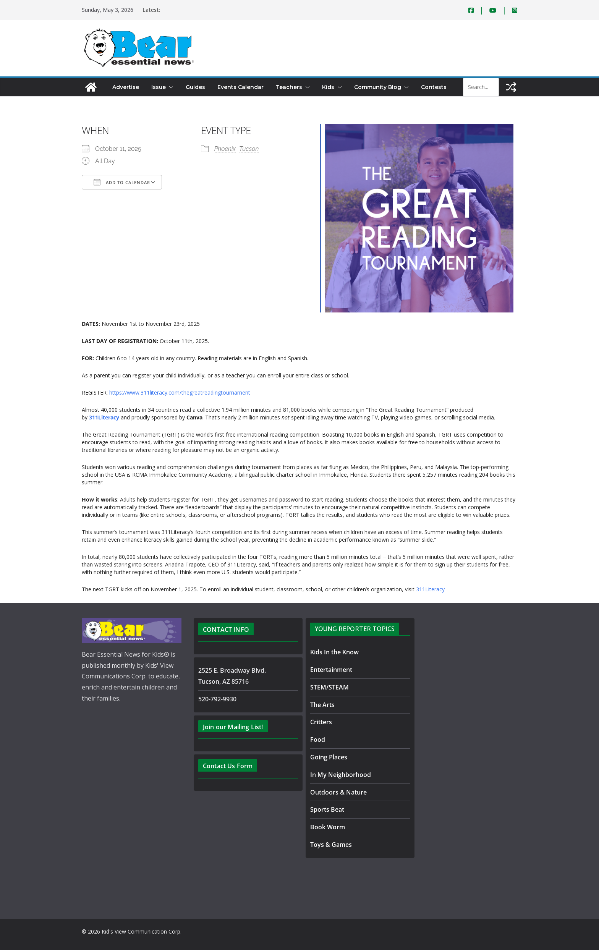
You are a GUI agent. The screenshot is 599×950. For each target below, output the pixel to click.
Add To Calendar (122, 182)
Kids (328, 87)
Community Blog (377, 87)
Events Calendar (240, 87)
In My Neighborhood (340, 774)
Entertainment (331, 669)
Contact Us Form (228, 766)
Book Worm (327, 827)
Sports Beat (327, 809)
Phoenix (225, 148)
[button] (169, 87)
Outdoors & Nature (338, 792)
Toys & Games (331, 844)
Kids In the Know (334, 652)
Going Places (328, 757)
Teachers (289, 87)
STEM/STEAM (329, 687)
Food (317, 739)
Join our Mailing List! (233, 727)
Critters (321, 722)
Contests (434, 87)
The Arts (322, 705)
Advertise (125, 87)
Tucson (249, 148)
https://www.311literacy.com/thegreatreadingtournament (179, 392)
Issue (158, 87)
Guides (195, 87)
